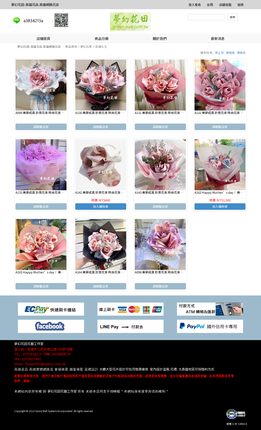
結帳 (241, 4)
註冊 (210, 4)
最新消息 (218, 38)
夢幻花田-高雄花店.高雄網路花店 (35, 4)
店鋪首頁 (43, 38)
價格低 (241, 53)
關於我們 (160, 38)
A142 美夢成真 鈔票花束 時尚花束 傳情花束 (104, 192)
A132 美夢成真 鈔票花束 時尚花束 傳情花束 (224, 113)
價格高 (230, 53)
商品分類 (101, 38)
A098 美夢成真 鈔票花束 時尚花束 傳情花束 (164, 272)
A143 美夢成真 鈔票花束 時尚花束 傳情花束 (164, 192)
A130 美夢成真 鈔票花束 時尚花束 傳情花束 (104, 113)
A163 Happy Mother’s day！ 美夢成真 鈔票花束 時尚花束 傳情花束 (62, 272)
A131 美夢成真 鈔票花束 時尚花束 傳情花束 (164, 113)
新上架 (219, 53)
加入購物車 (100, 206)
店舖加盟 (225, 4)
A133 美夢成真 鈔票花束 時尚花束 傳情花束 (44, 192)
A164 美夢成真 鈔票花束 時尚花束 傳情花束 (104, 272)
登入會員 (195, 4)
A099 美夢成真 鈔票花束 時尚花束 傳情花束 (44, 113)
